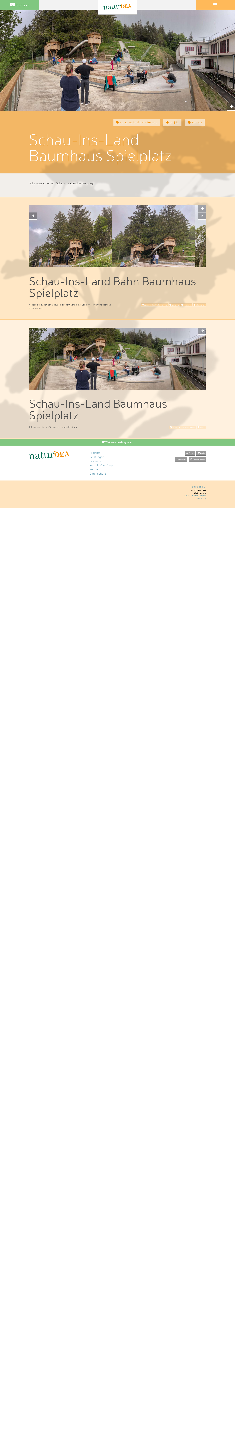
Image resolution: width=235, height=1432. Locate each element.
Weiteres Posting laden (117, 442)
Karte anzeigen (197, 459)
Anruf (189, 453)
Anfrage (195, 122)
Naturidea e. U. (198, 486)
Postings (95, 461)
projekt (172, 122)
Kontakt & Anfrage (101, 465)
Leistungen (96, 457)
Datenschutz (97, 473)
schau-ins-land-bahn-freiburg (136, 122)
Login (201, 453)
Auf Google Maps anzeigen (194, 495)
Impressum (96, 469)
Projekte (94, 453)
